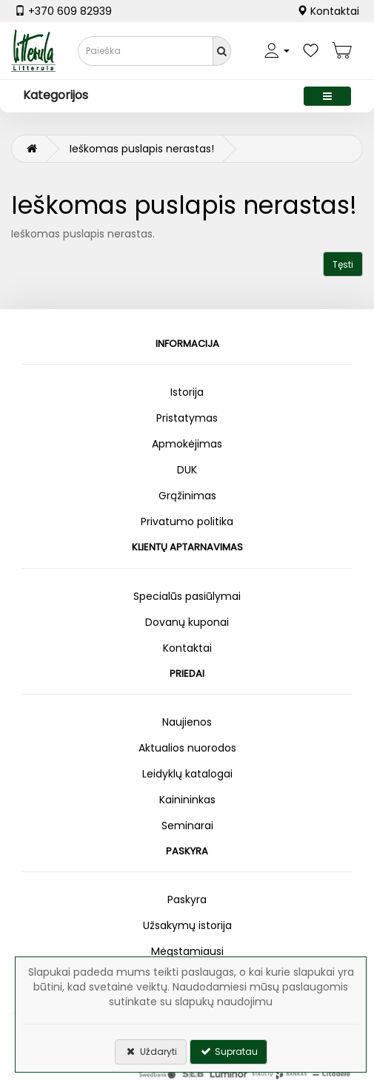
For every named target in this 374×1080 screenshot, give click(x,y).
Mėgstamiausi (187, 951)
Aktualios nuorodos (187, 747)
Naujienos (187, 722)
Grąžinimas (187, 495)
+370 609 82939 (63, 11)
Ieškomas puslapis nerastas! (142, 148)
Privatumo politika (187, 521)
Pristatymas (187, 418)
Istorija (187, 392)
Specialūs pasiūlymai (187, 596)
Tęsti (343, 264)
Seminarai (187, 825)
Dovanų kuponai (187, 622)
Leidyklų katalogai (187, 773)
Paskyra (187, 899)
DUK (187, 469)
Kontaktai (328, 11)
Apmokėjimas (187, 443)
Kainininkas (187, 799)
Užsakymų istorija (187, 925)
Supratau (228, 1051)
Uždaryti (150, 1051)
